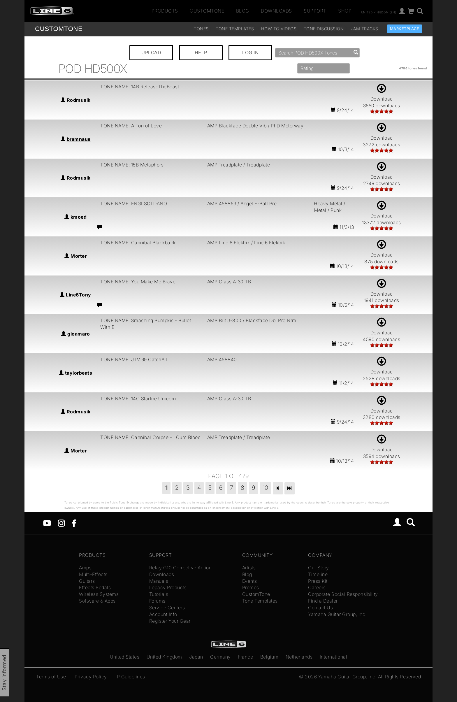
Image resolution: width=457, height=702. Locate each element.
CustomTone (207, 11)
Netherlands (299, 657)
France (245, 657)
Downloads (276, 11)
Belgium (269, 657)
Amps (85, 568)
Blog (242, 11)
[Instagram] (61, 523)
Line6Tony (78, 295)
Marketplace (404, 29)
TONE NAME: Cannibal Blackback (138, 242)
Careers (317, 587)
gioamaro (78, 334)
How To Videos (279, 28)
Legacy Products (168, 587)
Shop (344, 11)
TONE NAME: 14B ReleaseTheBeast (139, 86)
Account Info (163, 614)
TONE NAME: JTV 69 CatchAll (133, 359)
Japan (196, 657)
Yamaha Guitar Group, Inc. (337, 614)
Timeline (318, 574)
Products (165, 11)
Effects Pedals (95, 587)
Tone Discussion (324, 28)
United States (125, 657)
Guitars (87, 581)
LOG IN (250, 52)
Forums (157, 601)
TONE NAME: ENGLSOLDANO (133, 203)
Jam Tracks (364, 28)
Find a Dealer (323, 601)
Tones (201, 28)
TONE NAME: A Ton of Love (131, 126)
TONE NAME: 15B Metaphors (132, 165)
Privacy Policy (91, 677)
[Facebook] (74, 523)
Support (315, 11)
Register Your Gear (170, 621)
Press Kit (318, 581)
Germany (220, 657)
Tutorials (158, 594)
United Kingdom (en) (378, 12)
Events (249, 581)
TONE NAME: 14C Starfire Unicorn (138, 398)
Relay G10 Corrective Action (180, 568)
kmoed (79, 217)
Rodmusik (79, 100)
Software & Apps (97, 601)
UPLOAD (151, 52)
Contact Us (320, 607)
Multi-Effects (93, 574)
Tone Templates (235, 28)
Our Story (318, 568)
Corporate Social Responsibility (343, 594)
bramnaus (79, 139)
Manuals (158, 581)
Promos (250, 587)
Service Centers (167, 607)
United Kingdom (164, 657)
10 (265, 487)
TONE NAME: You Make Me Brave (137, 282)
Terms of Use (51, 677)
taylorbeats (78, 373)
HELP (201, 52)
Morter (79, 256)
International (333, 657)
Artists (249, 568)
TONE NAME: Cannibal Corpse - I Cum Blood (150, 437)
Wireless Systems (99, 594)
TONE (58, 28)
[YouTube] (47, 523)
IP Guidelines (130, 677)
